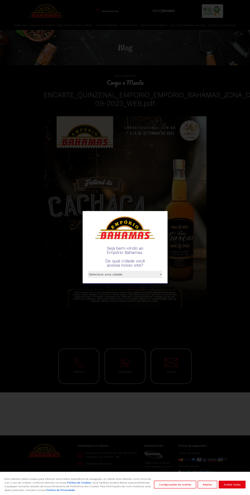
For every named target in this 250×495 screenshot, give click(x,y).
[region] (125, 483)
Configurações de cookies (175, 484)
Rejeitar (207, 484)
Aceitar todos (232, 484)
